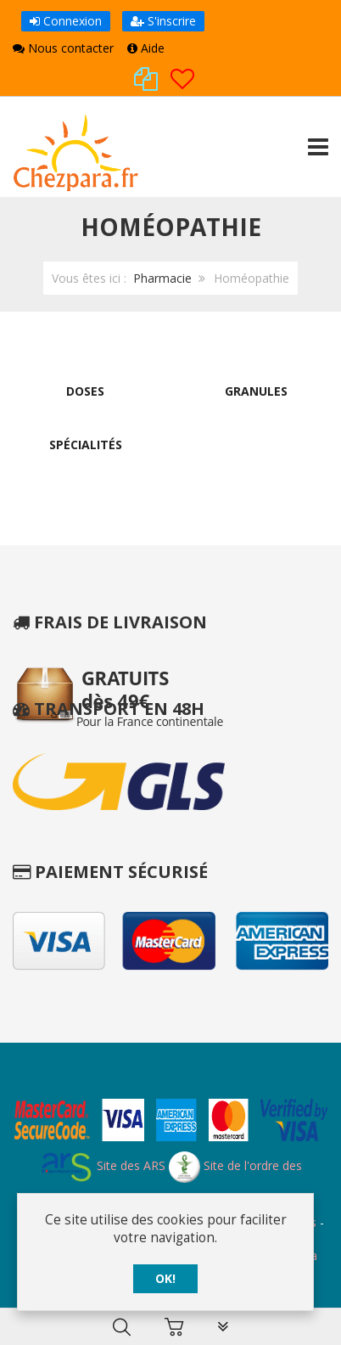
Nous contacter (63, 48)
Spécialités (85, 444)
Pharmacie (162, 278)
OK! (165, 1279)
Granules (256, 391)
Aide (146, 48)
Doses (85, 391)
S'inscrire (163, 21)
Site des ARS (102, 1166)
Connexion (66, 21)
